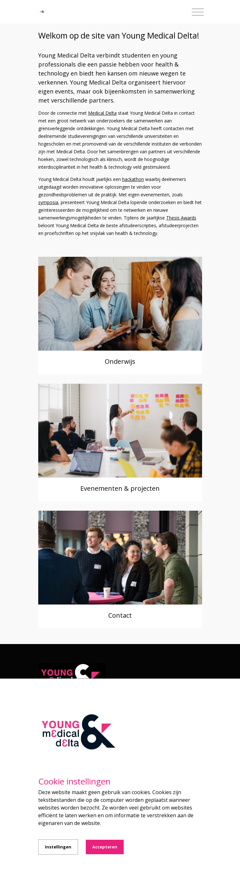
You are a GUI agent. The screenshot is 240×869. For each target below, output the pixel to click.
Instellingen (58, 847)
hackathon (133, 179)
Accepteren (104, 847)
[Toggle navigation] (198, 12)
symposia (48, 202)
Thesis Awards (181, 218)
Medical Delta (102, 113)
